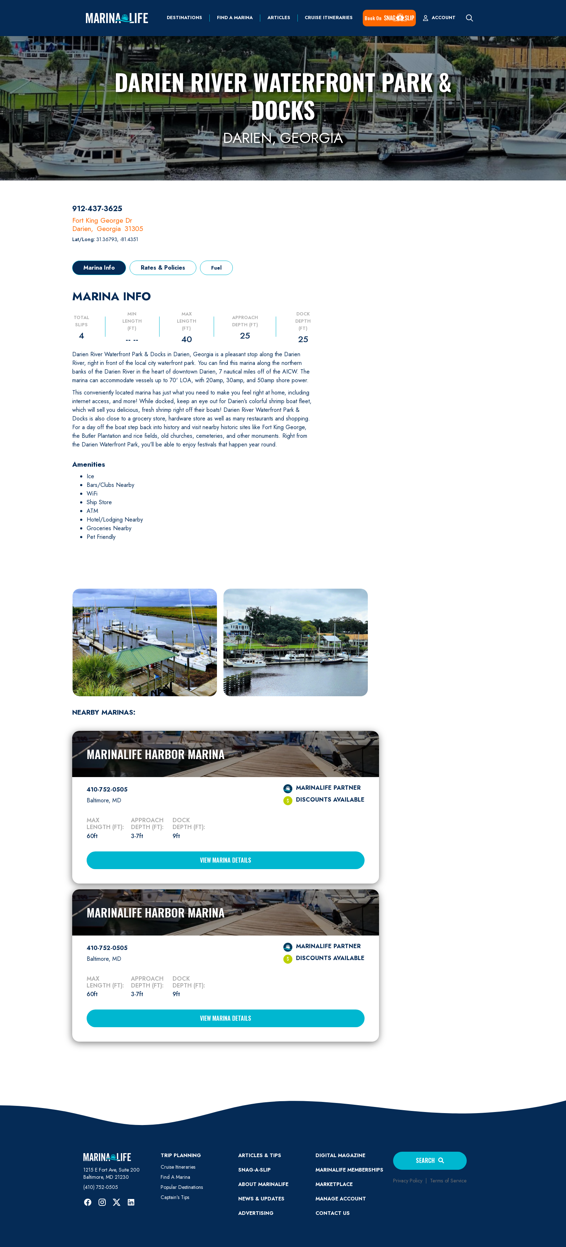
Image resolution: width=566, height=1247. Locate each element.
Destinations (184, 18)
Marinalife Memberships (349, 1169)
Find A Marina (175, 1177)
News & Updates (261, 1198)
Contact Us (332, 1213)
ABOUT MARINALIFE (263, 1184)
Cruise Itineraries (329, 18)
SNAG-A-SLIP (254, 1169)
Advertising (256, 1213)
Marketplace (334, 1184)
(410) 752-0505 (100, 1187)
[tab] (99, 268)
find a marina (235, 18)
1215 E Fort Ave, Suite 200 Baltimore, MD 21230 (111, 1173)
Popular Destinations (182, 1187)
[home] (117, 18)
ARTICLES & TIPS (259, 1155)
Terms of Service (448, 1180)
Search (430, 1160)
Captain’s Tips (175, 1197)
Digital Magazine (340, 1155)
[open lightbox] (145, 641)
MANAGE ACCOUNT (340, 1198)
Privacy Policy (407, 1180)
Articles (278, 18)
